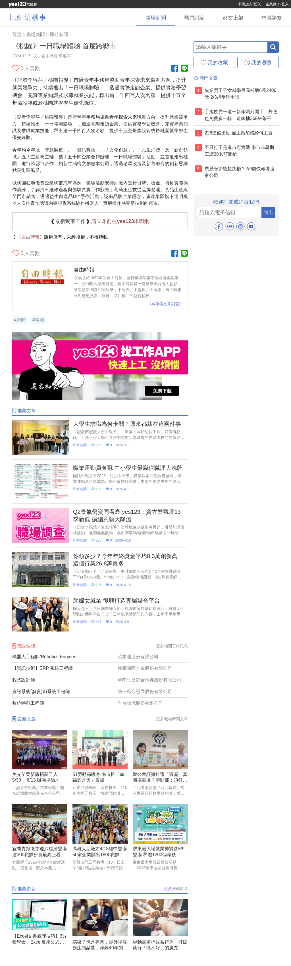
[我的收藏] (214, 62)
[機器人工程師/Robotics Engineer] (100, 656)
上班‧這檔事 (27, 17)
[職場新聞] (155, 17)
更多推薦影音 (176, 889)
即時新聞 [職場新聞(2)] (59, 34)
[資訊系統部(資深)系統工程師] (100, 691)
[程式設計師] (100, 680)
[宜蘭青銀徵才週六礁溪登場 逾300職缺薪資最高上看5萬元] (39, 838)
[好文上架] (233, 17)
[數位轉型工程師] (100, 703)
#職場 (38, 319)
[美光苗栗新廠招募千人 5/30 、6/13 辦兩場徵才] (39, 764)
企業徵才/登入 (277, 4)
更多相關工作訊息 (172, 646)
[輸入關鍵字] (230, 47)
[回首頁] (23, 4)
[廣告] (100, 398)
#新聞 (20, 319)
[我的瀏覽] (258, 62)
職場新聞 (35, 34)
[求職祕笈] (271, 17)
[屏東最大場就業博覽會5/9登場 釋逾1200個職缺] (160, 838)
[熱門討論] (194, 17)
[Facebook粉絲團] (174, 69)
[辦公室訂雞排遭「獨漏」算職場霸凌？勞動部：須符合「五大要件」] (160, 764)
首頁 (16, 34)
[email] (229, 212)
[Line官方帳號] (184, 69)
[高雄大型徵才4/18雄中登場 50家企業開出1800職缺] (100, 838)
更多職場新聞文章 (172, 719)
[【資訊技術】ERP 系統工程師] (100, 668)
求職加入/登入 (249, 4)
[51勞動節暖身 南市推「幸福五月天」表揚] (100, 764)
